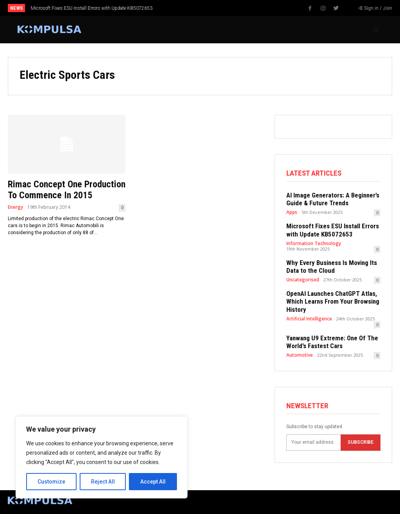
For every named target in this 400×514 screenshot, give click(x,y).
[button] (375, 29)
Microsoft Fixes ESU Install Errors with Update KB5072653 (328, 228)
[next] (220, 8)
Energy (15, 207)
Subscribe (360, 429)
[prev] (208, 8)
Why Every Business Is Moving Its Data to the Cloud (84, 8)
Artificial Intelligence (308, 312)
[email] (313, 429)
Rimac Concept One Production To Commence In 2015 (66, 190)
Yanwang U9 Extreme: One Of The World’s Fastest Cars (328, 329)
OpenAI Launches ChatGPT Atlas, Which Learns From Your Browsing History (329, 296)
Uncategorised (302, 275)
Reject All (103, 481)
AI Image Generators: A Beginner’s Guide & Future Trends (328, 199)
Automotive (298, 342)
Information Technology (312, 240)
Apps (291, 211)
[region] (102, 457)
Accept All (153, 481)
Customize (51, 481)
